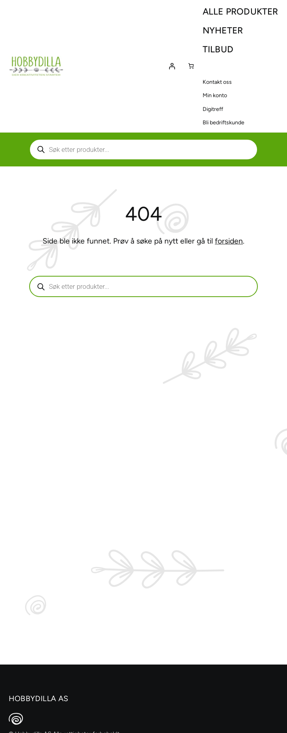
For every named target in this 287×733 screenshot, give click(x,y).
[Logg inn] (171, 66)
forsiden (229, 241)
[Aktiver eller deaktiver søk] (143, 149)
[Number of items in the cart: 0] (191, 66)
